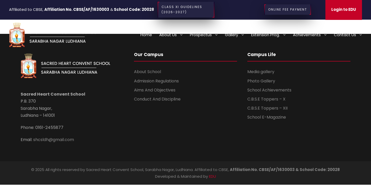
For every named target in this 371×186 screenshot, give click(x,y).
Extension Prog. (265, 34)
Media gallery (260, 72)
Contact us (345, 34)
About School (147, 72)
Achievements (307, 34)
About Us (168, 34)
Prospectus (201, 34)
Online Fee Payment (287, 9)
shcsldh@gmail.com (53, 140)
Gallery (231, 34)
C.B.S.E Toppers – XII (267, 108)
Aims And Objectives (154, 90)
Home (146, 34)
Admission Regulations (156, 81)
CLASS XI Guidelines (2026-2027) (186, 10)
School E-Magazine (266, 117)
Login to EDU (343, 9)
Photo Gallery (261, 81)
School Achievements (269, 90)
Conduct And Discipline (157, 99)
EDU (212, 176)
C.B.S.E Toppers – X (266, 99)
